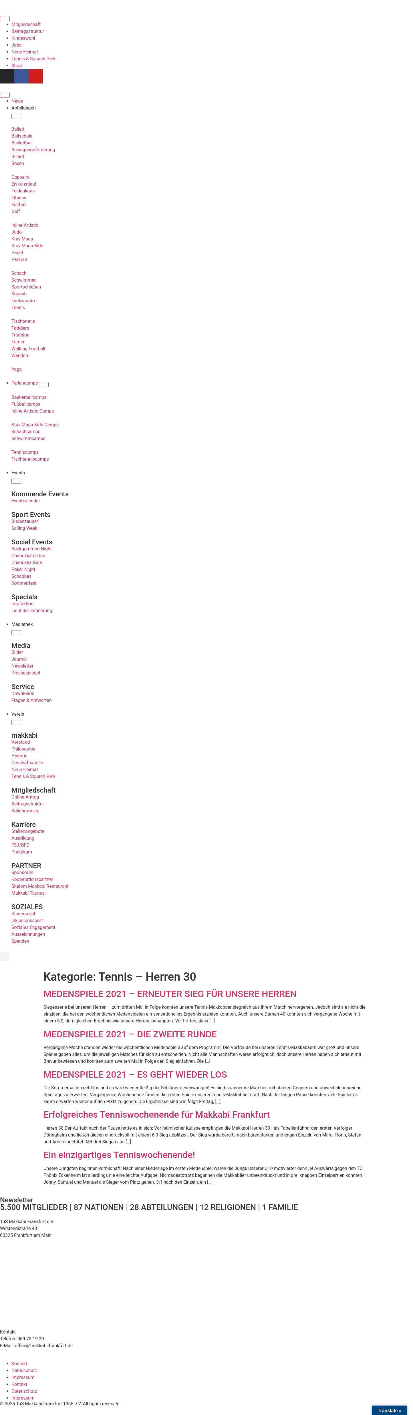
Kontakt (19, 1363)
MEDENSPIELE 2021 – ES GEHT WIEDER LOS (135, 1074)
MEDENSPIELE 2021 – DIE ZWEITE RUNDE (130, 1034)
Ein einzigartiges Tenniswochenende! (119, 1154)
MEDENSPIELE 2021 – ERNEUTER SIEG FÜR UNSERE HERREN (170, 993)
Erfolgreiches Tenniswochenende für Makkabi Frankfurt (156, 1114)
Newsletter (16, 1200)
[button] (4, 956)
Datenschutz (24, 1370)
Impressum (23, 1377)
